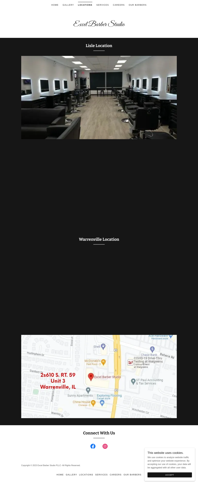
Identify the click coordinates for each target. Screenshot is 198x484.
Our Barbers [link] (138, 5)
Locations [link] (85, 5)
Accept (169, 475)
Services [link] (102, 5)
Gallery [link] (68, 5)
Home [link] (55, 5)
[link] (99, 25)
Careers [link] (119, 5)
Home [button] (60, 475)
